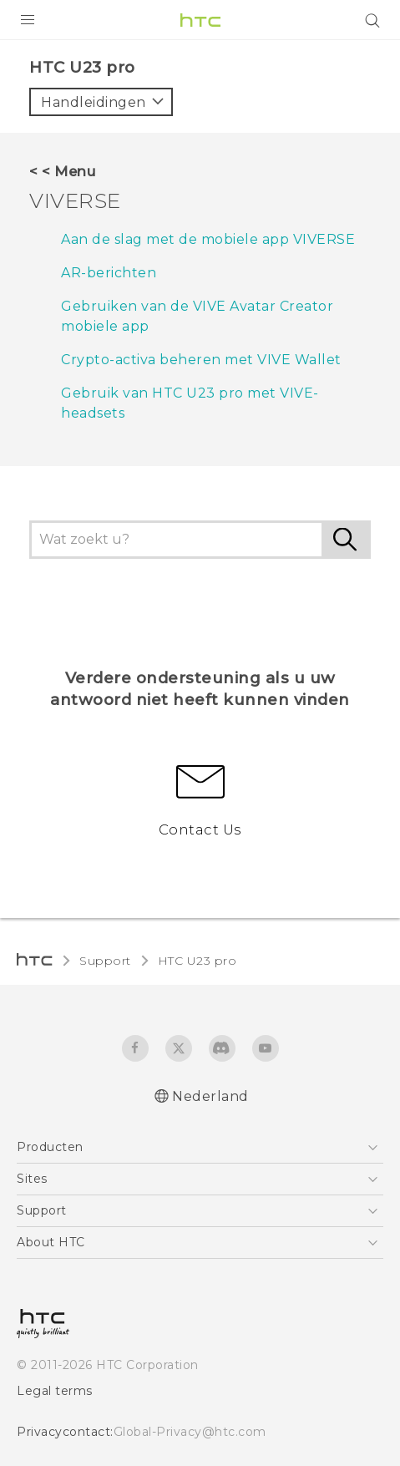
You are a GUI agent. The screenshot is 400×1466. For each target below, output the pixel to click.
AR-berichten (108, 273)
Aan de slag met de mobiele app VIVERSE (208, 239)
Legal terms (55, 1390)
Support (105, 960)
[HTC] (200, 20)
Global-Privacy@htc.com (190, 1431)
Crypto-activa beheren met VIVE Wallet (201, 360)
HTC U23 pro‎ (197, 960)
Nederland (210, 1096)
